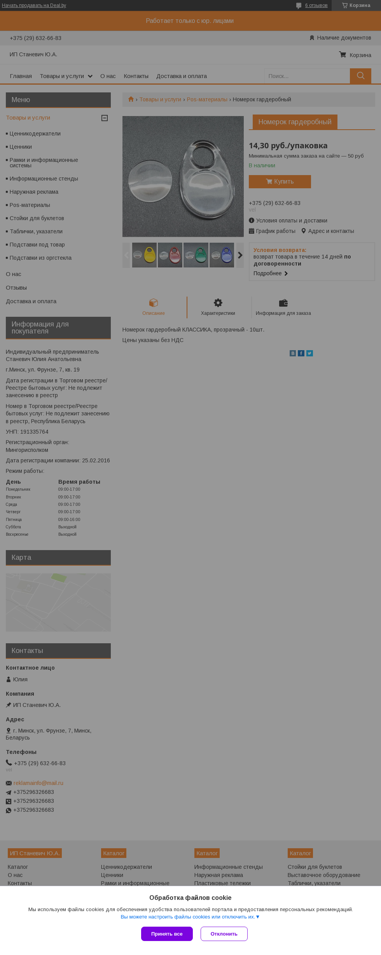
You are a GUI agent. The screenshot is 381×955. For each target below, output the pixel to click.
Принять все (167, 934)
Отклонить (224, 934)
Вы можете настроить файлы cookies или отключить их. (188, 917)
